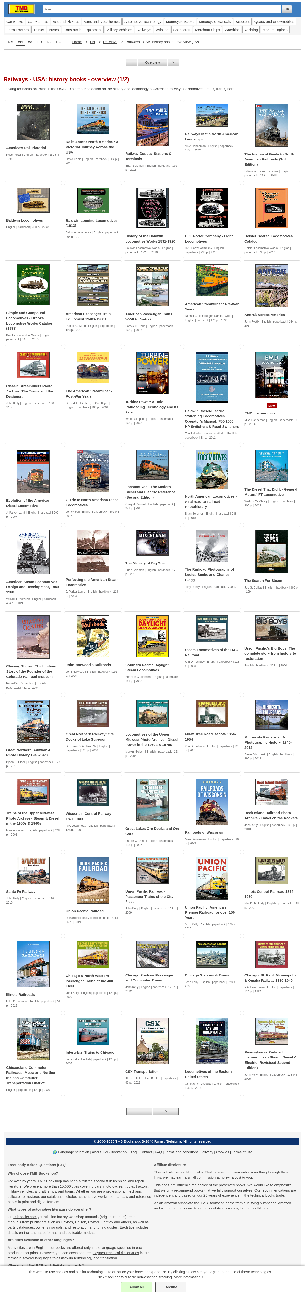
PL (58, 42)
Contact (146, 1152)
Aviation (162, 30)
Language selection (73, 1152)
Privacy (207, 1152)
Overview (152, 62)
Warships (232, 30)
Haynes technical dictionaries (116, 1253)
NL (49, 42)
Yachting (251, 30)
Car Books (14, 22)
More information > (188, 1277)
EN (92, 42)
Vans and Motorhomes (102, 22)
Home (77, 42)
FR (39, 42)
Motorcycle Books (180, 22)
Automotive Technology (142, 22)
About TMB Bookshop (109, 1152)
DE (10, 42)
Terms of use (242, 1152)
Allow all (136, 1287)
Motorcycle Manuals (215, 22)
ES (30, 42)
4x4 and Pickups (66, 22)
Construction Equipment (83, 30)
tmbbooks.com (25, 1217)
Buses (54, 30)
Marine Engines (275, 30)
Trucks (38, 30)
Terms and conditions (182, 1152)
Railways (144, 30)
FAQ (158, 1152)
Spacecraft (181, 30)
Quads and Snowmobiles (274, 22)
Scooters (243, 22)
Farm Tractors (17, 30)
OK (287, 9)
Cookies (222, 1152)
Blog (133, 1152)
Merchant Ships (207, 30)
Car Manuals (38, 22)
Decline (170, 1287)
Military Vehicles (119, 30)
